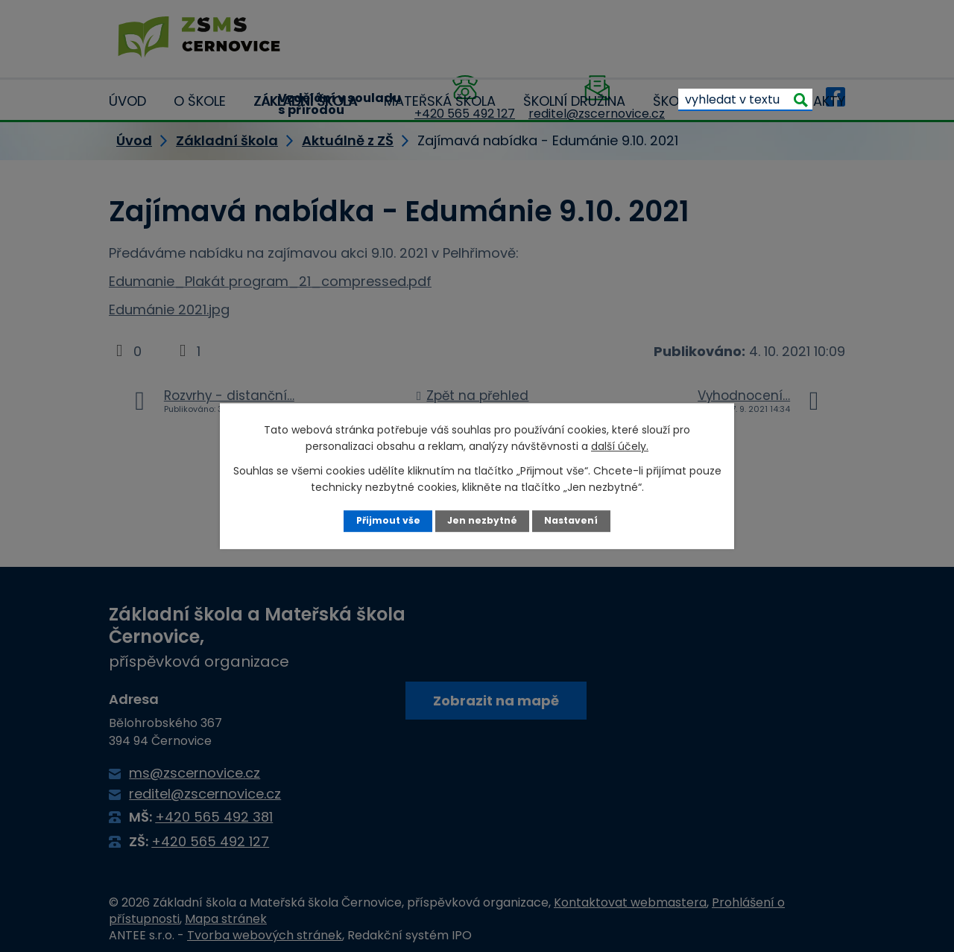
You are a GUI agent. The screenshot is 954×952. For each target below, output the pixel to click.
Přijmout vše (387, 520)
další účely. (619, 446)
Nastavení (572, 520)
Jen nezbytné (482, 520)
